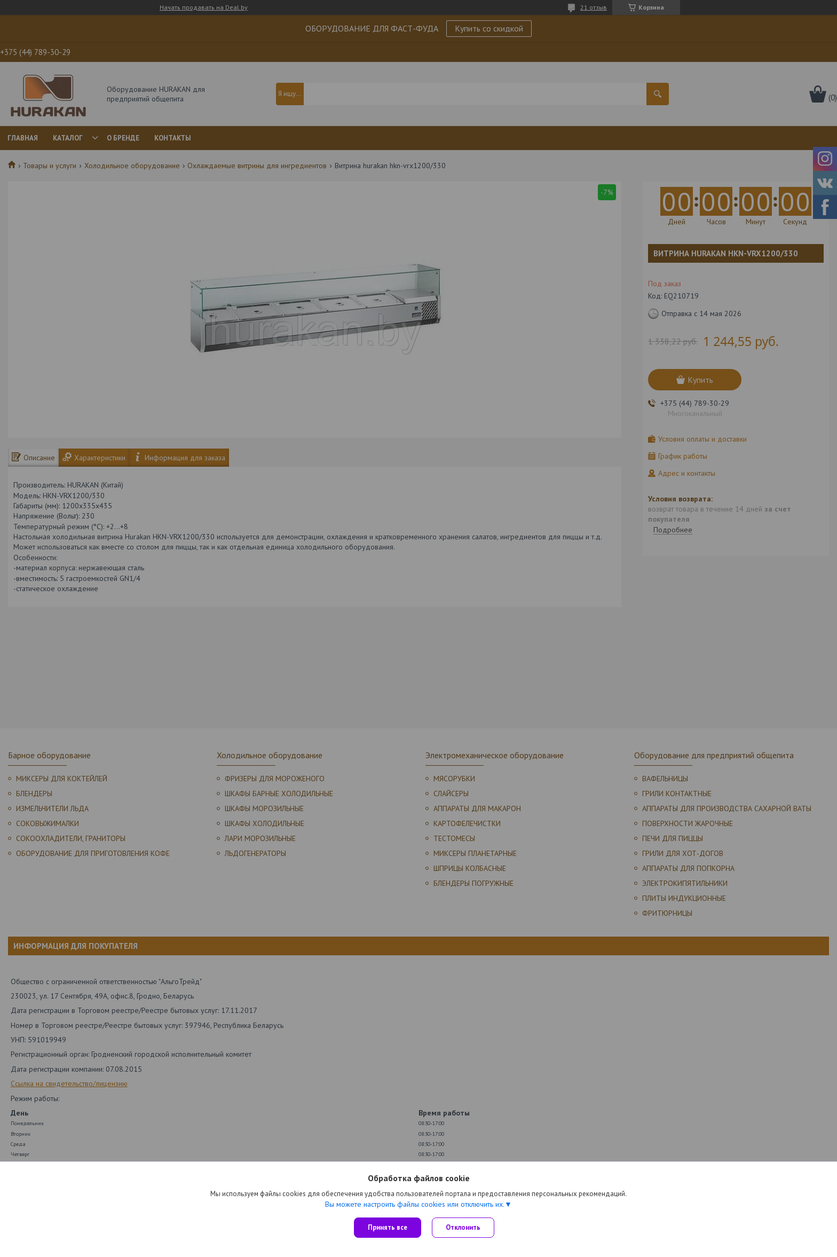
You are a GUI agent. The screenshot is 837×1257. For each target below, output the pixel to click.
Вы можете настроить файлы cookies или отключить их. (414, 1204)
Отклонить (463, 1227)
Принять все (387, 1227)
